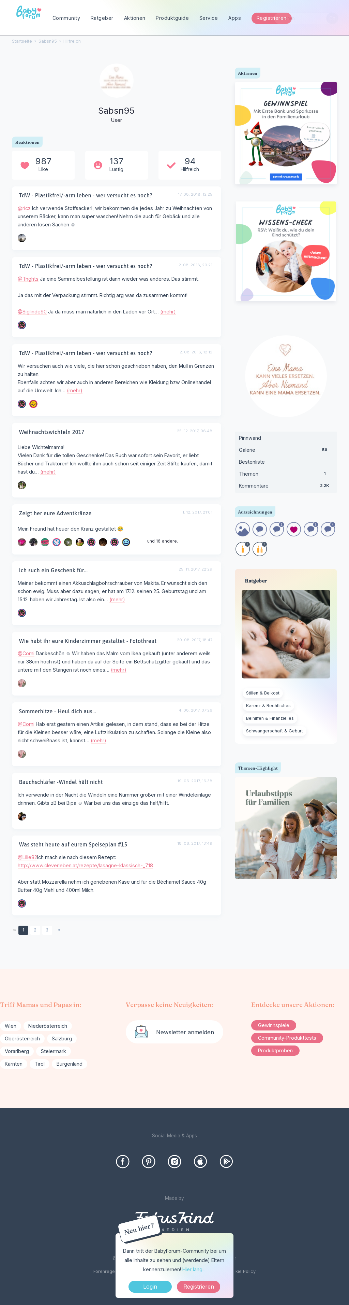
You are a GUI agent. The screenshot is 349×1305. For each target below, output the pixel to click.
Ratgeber (102, 18)
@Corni (26, 653)
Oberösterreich (22, 1038)
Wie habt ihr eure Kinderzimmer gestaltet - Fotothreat (88, 641)
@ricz (24, 208)
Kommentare (286, 487)
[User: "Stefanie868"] (126, 542)
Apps (234, 18)
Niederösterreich (47, 1026)
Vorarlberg (17, 1051)
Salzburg (62, 1038)
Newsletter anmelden (185, 1032)
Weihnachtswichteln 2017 (52, 432)
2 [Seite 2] (35, 929)
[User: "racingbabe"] (68, 542)
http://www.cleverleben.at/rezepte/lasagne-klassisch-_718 (85, 865)
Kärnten (13, 1064)
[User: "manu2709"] (80, 542)
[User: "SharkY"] (22, 613)
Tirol (39, 1064)
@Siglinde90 (32, 311)
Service (208, 18)
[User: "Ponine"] (33, 542)
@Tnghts (28, 279)
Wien (10, 1026)
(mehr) (168, 311)
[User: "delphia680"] (103, 542)
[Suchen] (332, 18)
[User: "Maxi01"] (33, 404)
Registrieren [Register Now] (198, 1286)
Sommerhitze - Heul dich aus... (57, 711)
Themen (286, 475)
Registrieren (272, 18)
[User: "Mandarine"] (22, 485)
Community (66, 18)
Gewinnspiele (273, 1025)
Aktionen (135, 18)
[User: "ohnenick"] (22, 542)
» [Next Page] (59, 929)
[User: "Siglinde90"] (22, 325)
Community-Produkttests (287, 1038)
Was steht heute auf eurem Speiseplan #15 (73, 844)
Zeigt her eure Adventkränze (55, 513)
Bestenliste (252, 462)
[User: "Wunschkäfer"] (45, 542)
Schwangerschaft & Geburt (274, 730)
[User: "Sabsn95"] (117, 93)
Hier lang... (194, 1269)
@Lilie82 (27, 857)
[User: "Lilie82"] (114, 542)
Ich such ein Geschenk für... (53, 570)
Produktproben (275, 1050)
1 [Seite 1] (23, 929)
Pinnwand (250, 438)
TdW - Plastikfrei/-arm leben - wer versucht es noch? (85, 195)
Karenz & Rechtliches (268, 705)
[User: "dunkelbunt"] (91, 542)
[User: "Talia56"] (56, 542)
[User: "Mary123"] (22, 816)
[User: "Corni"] (22, 683)
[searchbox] (306, 18)
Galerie (286, 451)
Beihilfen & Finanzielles (270, 718)
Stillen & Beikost (262, 693)
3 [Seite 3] (47, 929)
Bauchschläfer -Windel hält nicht (61, 782)
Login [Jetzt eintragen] (150, 1286)
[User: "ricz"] (22, 238)
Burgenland (69, 1064)
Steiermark (53, 1051)
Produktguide (172, 18)
